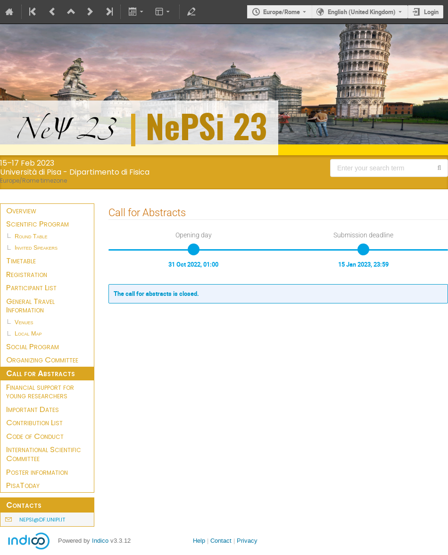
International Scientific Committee (43, 454)
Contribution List (34, 422)
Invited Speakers (36, 247)
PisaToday (23, 485)
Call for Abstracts (40, 373)
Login (431, 12)
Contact (221, 541)
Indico (100, 541)
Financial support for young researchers (40, 391)
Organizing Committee (42, 359)
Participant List (31, 287)
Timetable (21, 260)
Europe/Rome (281, 12)
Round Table (31, 236)
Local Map (28, 333)
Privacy (247, 541)
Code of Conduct (35, 436)
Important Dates (32, 409)
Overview (21, 210)
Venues (24, 322)
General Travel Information (30, 305)
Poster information (37, 472)
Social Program (32, 346)
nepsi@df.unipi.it (42, 519)
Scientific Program (37, 223)
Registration (26, 274)
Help (199, 541)
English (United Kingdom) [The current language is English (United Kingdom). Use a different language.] (362, 12)
